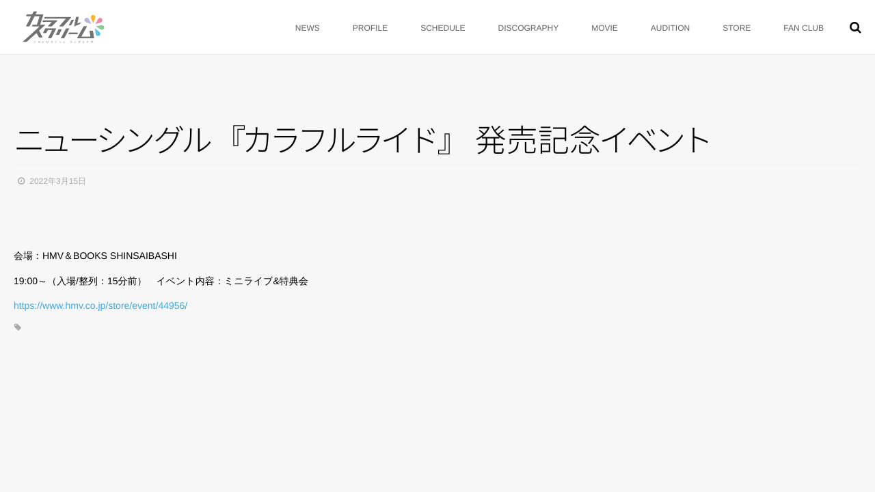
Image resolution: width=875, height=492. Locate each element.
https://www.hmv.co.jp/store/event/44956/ (100, 305)
